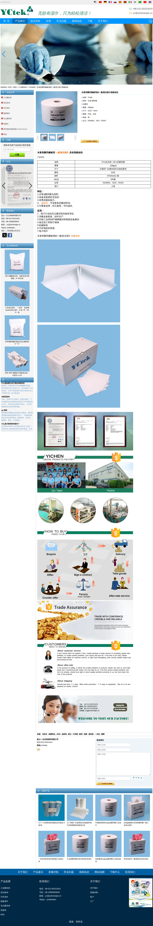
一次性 (97, 734)
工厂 (92, 901)
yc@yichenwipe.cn (142, 13)
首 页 (6, 21)
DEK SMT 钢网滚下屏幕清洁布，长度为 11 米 (17, 374)
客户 (92, 897)
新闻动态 (77, 21)
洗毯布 (5, 124)
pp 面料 (4, 412)
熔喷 (103, 734)
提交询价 (35, 21)
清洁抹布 (6, 103)
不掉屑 (75, 734)
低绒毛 (44, 203)
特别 (5, 134)
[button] (73, 82)
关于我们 (103, 21)
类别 (15, 87)
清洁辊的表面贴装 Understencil (15, 129)
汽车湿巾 (6, 108)
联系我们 (130, 872)
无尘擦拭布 (7, 119)
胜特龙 (79, 921)
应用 (48, 21)
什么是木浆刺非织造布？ (10, 426)
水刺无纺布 (5, 398)
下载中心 (115, 872)
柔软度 (91, 734)
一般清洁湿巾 (62, 152)
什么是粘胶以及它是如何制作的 (13, 385)
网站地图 (100, 872)
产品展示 (20, 21)
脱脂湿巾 (6, 113)
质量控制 (53, 872)
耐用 (80, 734)
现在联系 (17, 240)
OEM (58, 734)
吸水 (69, 734)
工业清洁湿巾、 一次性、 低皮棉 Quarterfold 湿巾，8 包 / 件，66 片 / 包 (17, 310)
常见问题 (61, 21)
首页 (9, 87)
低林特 (64, 734)
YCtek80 (32, 87)
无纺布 (44, 734)
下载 (89, 21)
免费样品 (51, 734)
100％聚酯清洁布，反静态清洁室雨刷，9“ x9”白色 (17, 277)
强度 (85, 734)
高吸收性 (75, 236)
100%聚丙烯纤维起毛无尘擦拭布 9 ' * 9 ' (17, 343)
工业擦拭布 (23, 87)
